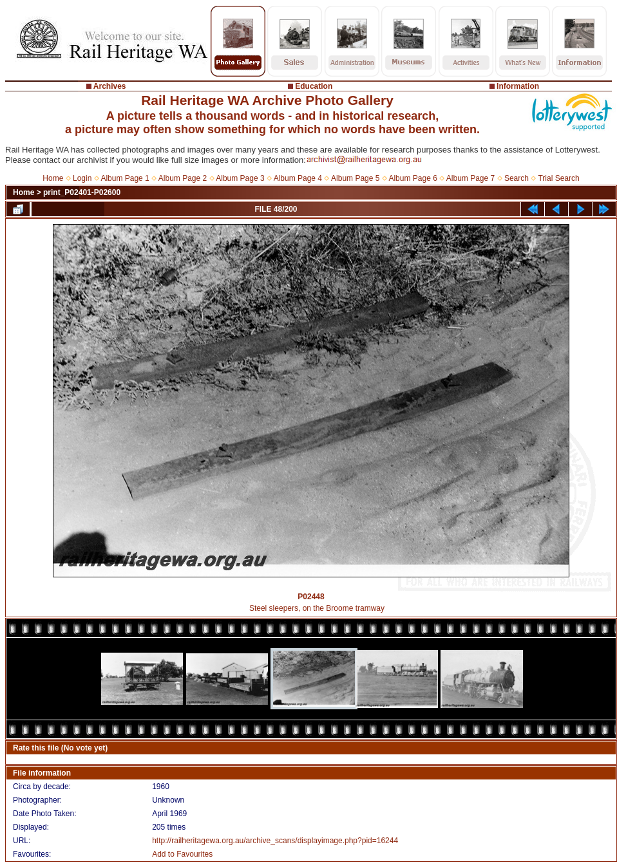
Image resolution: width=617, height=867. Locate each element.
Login (82, 178)
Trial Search (558, 178)
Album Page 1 (124, 178)
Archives (109, 86)
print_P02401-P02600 (81, 192)
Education (313, 86)
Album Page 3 (240, 178)
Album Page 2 (182, 178)
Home (53, 178)
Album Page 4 (298, 178)
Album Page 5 (355, 178)
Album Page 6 (412, 178)
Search (516, 178)
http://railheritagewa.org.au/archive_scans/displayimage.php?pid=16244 (275, 840)
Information (518, 86)
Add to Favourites (182, 854)
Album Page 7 (470, 178)
